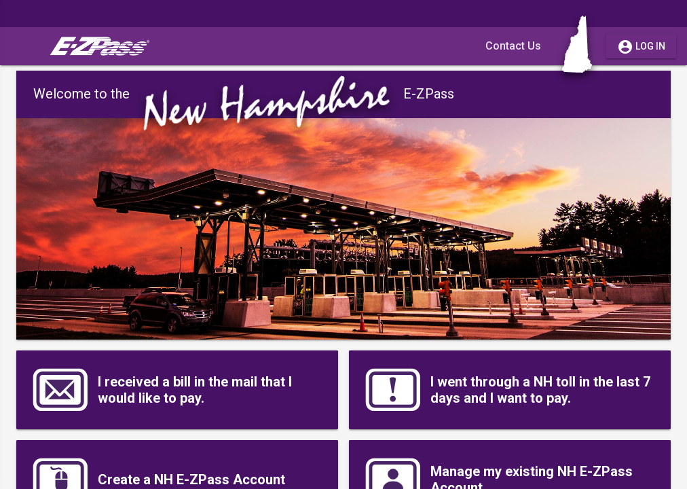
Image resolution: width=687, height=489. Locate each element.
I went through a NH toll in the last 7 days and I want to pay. (506, 390)
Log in (641, 46)
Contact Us (513, 45)
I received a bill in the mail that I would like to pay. (161, 390)
